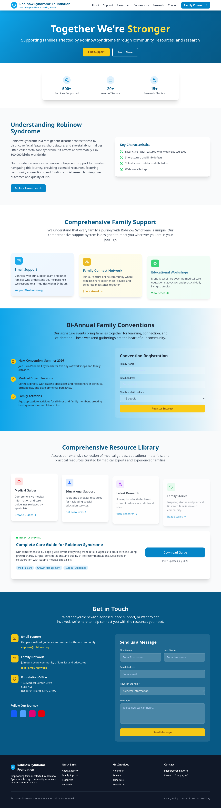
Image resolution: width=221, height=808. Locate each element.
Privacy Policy (170, 798)
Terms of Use (188, 798)
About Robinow (70, 770)
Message (139, 700)
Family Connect (196, 5)
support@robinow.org (20, 647)
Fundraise (118, 779)
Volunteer (118, 770)
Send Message (177, 732)
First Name (140, 650)
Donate (117, 775)
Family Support (70, 775)
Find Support (96, 52)
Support (108, 5)
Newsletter (119, 784)
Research (158, 5)
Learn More (125, 52)
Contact (172, 5)
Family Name (141, 363)
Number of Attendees (146, 392)
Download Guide (175, 567)
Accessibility (203, 798)
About (95, 5)
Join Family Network (19, 668)
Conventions (141, 5)
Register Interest (177, 408)
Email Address (142, 377)
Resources (123, 5)
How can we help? (144, 683)
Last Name (184, 650)
